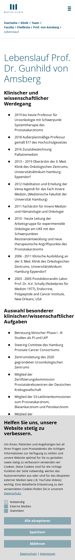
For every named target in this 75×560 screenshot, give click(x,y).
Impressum (47, 554)
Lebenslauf (11, 32)
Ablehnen (37, 543)
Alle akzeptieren (37, 521)
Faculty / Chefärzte (17, 27)
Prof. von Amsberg (46, 27)
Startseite (10, 23)
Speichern (37, 532)
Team (35, 23)
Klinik (24, 23)
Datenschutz (12, 493)
